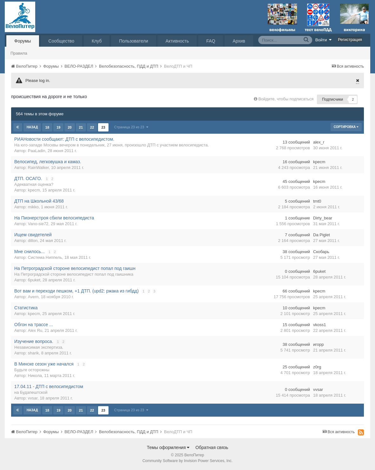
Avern (33, 296)
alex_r (318, 142)
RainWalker (38, 167)
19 (58, 127)
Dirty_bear (322, 218)
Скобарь (321, 251)
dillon (32, 240)
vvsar (32, 398)
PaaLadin (36, 150)
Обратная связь (211, 447)
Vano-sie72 (38, 223)
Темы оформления (168, 447)
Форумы (22, 41)
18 (47, 127)
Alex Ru (35, 330)
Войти (323, 39)
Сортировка (346, 127)
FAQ (210, 41)
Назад (32, 127)
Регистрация (350, 39)
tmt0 (317, 201)
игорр (318, 344)
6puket (34, 280)
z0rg (317, 367)
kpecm (319, 161)
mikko (33, 207)
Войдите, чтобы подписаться (285, 99)
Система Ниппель (45, 257)
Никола (35, 375)
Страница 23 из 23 (131, 127)
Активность (177, 41)
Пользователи (133, 41)
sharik (33, 353)
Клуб (97, 41)
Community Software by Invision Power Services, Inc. (187, 461)
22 (92, 127)
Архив (239, 41)
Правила (18, 53)
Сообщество (61, 41)
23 (103, 127)
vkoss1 (319, 324)
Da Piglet (321, 234)
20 (69, 127)
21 (81, 127)
